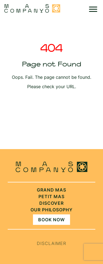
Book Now (51, 219)
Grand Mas (51, 190)
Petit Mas (51, 196)
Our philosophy (51, 209)
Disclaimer (51, 243)
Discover (51, 203)
